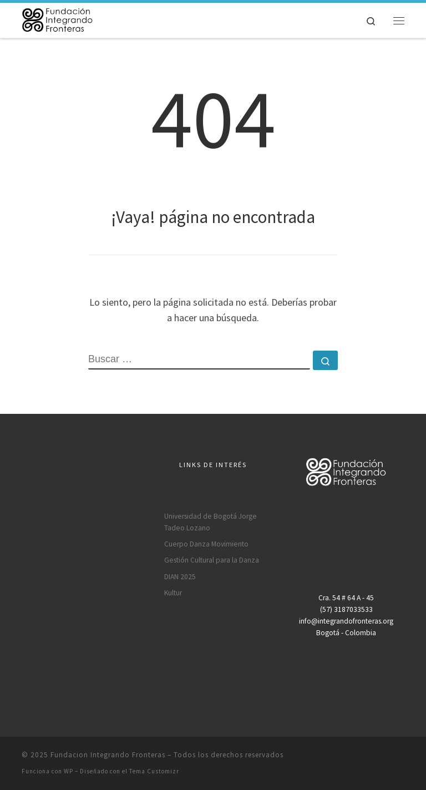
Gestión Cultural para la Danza (211, 560)
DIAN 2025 (180, 576)
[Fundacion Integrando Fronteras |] (57, 19)
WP (68, 771)
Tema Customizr (154, 771)
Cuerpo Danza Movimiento (206, 544)
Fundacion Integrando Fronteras (107, 754)
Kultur (173, 592)
